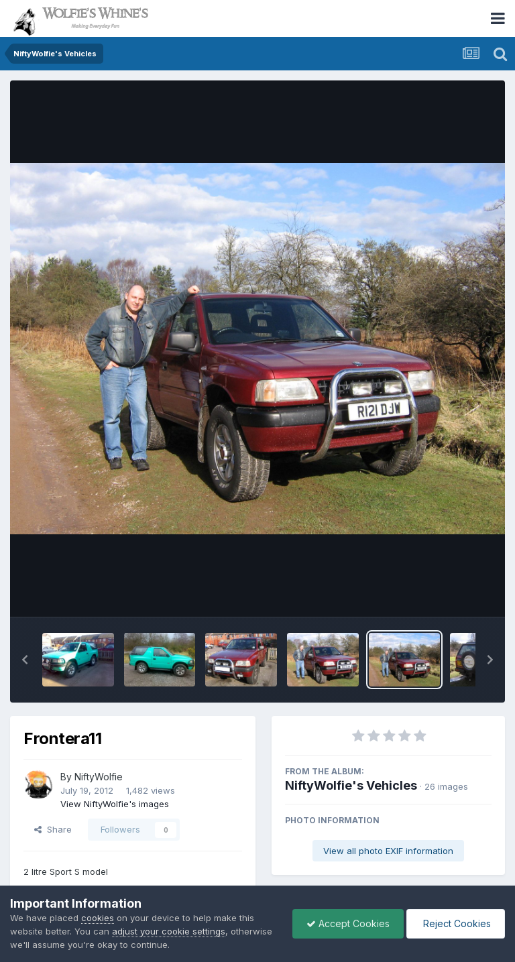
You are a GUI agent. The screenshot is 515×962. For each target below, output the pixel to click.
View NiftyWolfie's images (114, 803)
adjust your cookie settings (168, 931)
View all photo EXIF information (388, 850)
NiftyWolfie (98, 776)
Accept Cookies (348, 923)
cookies (97, 917)
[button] (25, 659)
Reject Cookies (455, 923)
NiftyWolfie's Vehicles (351, 785)
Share (53, 829)
